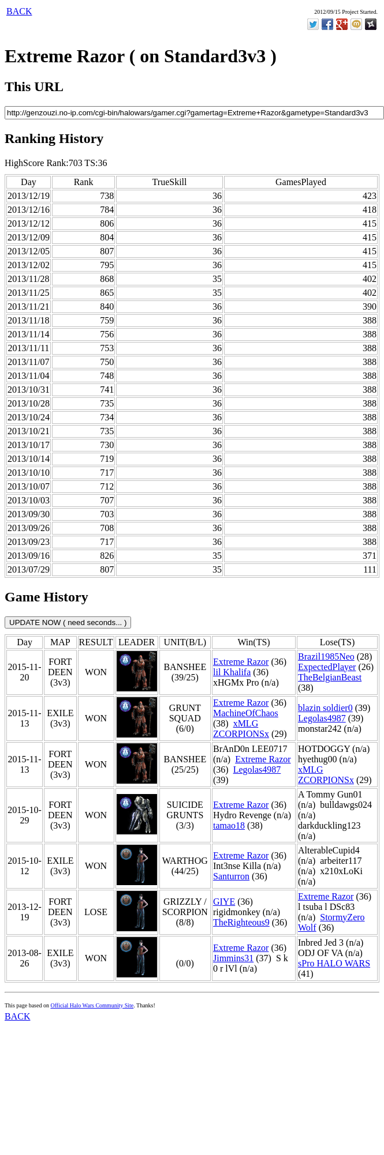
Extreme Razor (241, 662)
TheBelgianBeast (329, 677)
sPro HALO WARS (334, 963)
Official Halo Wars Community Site (91, 1005)
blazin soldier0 (325, 708)
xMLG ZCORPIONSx (241, 728)
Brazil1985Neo (326, 656)
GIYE (224, 901)
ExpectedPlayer (327, 667)
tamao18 (229, 825)
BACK (19, 11)
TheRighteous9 (241, 922)
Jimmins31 (233, 958)
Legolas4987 (322, 718)
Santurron (231, 876)
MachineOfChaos (245, 713)
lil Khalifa (232, 672)
